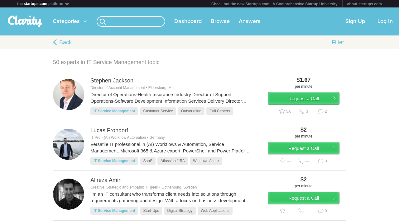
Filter (338, 42)
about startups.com (364, 4)
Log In (385, 21)
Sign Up (355, 21)
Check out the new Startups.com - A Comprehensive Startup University (274, 4)
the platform (43, 4)
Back (65, 42)
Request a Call (309, 100)
